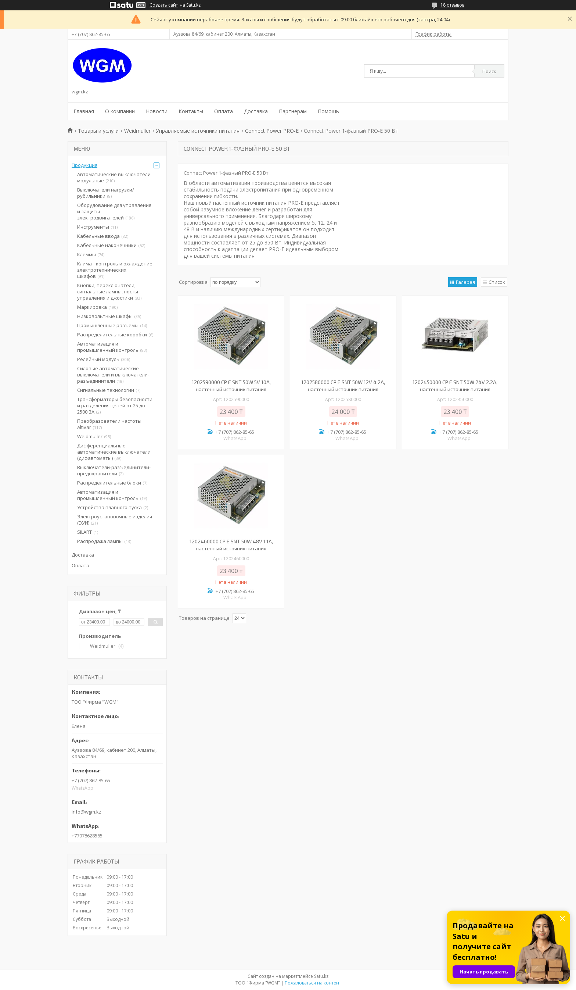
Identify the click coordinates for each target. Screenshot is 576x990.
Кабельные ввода (98, 236)
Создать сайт (164, 5)
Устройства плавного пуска (109, 507)
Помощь (328, 111)
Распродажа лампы (100, 541)
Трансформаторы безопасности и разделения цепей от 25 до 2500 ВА (114, 405)
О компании (120, 111)
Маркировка (92, 307)
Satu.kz (321, 976)
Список (497, 282)
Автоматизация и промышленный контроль (107, 346)
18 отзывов (452, 5)
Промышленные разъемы (107, 325)
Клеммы (86, 254)
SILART (84, 532)
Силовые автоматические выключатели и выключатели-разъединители (113, 374)
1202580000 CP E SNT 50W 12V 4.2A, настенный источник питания (343, 385)
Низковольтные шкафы (105, 316)
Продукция (84, 165)
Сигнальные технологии (105, 390)
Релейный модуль (98, 359)
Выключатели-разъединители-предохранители (114, 470)
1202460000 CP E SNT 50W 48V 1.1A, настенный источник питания (231, 544)
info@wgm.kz (86, 811)
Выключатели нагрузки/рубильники (105, 192)
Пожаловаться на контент (313, 983)
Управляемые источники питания (198, 131)
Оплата (223, 111)
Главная (83, 111)
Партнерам (293, 111)
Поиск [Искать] (489, 71)
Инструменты (93, 227)
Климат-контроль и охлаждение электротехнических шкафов (114, 269)
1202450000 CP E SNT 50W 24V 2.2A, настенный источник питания (455, 385)
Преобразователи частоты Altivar (109, 424)
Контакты (191, 111)
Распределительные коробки (112, 334)
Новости (157, 111)
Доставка (256, 111)
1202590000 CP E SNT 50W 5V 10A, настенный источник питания (231, 385)
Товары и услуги (98, 131)
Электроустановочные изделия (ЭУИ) (114, 519)
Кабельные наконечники (107, 245)
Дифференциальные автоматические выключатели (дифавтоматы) (114, 451)
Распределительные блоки (109, 482)
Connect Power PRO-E (272, 131)
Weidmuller (137, 131)
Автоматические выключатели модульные (114, 177)
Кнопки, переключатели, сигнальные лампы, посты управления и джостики (107, 291)
